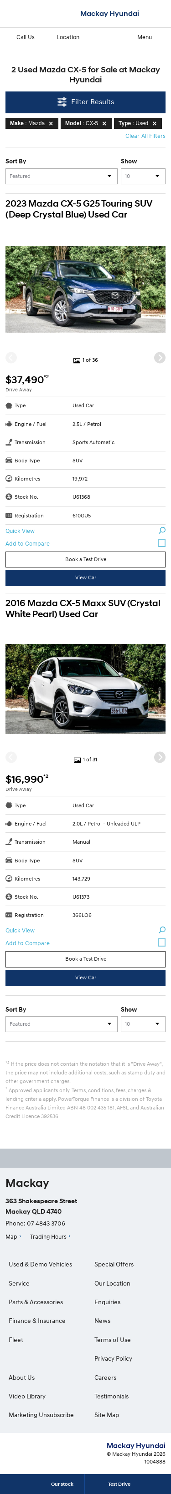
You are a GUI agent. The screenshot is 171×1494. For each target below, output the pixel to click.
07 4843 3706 (46, 1223)
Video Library (27, 1396)
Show (129, 161)
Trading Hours (48, 1236)
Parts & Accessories (36, 1302)
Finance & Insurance (37, 1320)
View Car (85, 577)
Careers (105, 1377)
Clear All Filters (145, 135)
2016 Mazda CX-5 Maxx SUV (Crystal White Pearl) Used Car (83, 608)
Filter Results (85, 101)
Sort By (15, 161)
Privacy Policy (113, 1358)
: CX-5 (87, 123)
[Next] (160, 357)
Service (19, 1283)
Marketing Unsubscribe (41, 1414)
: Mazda (33, 123)
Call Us (20, 36)
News (102, 1320)
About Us (22, 1377)
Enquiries (107, 1302)
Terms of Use (112, 1339)
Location (62, 36)
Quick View (85, 530)
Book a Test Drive (85, 559)
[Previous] (11, 357)
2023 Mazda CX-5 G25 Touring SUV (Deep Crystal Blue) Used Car (78, 209)
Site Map (106, 1414)
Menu (151, 36)
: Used (139, 123)
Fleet (16, 1339)
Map (11, 1236)
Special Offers (114, 1264)
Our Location (112, 1283)
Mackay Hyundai (109, 13)
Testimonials (111, 1396)
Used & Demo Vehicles (40, 1264)
